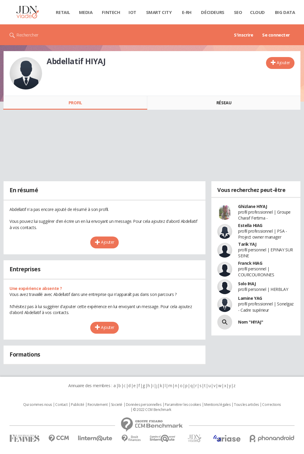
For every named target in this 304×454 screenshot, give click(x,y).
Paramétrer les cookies (183, 405)
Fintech (111, 12)
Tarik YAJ (247, 244)
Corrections (271, 405)
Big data (285, 12)
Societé (116, 405)
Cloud (257, 12)
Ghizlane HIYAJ (252, 206)
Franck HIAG (250, 263)
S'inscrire (243, 35)
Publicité (77, 405)
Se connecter (276, 35)
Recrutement (97, 405)
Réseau (223, 102)
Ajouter (283, 62)
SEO (238, 12)
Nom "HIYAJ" (250, 322)
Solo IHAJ (247, 283)
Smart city (159, 12)
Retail (63, 12)
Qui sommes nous (37, 405)
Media (86, 12)
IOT (132, 12)
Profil (75, 102)
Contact (61, 405)
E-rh (186, 12)
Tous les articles (246, 405)
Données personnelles (144, 405)
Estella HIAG (250, 225)
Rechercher (27, 35)
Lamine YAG (250, 298)
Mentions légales (217, 405)
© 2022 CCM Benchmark (152, 410)
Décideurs (212, 12)
